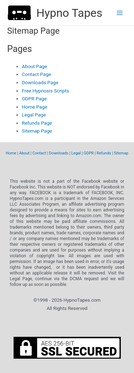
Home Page (34, 107)
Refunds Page (37, 123)
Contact (39, 153)
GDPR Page (34, 98)
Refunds (103, 153)
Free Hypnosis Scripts (45, 91)
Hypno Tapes (69, 13)
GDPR (89, 153)
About (24, 153)
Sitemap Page (37, 131)
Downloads (58, 153)
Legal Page (34, 115)
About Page (34, 66)
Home (11, 153)
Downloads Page (40, 82)
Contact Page (36, 74)
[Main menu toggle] (120, 12)
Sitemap (121, 153)
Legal (76, 153)
